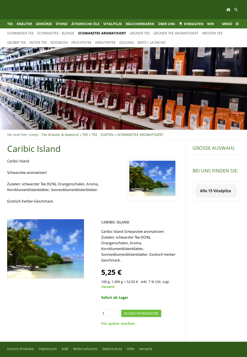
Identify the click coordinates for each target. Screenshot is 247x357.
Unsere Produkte (20, 348)
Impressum (48, 348)
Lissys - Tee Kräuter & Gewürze (54, 134)
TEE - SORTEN (103, 134)
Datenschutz (112, 348)
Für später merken (118, 323)
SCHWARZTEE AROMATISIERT (140, 134)
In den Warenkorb (141, 313)
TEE (85, 134)
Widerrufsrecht (85, 348)
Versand (108, 287)
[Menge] (109, 313)
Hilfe (130, 348)
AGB (65, 348)
